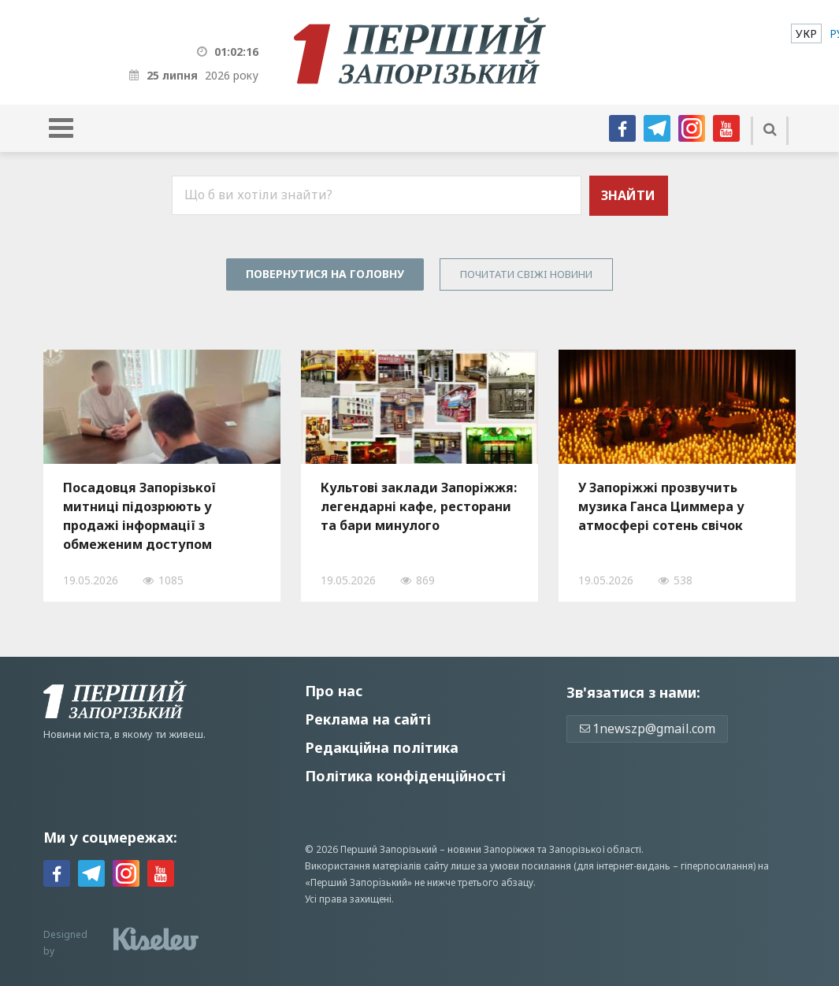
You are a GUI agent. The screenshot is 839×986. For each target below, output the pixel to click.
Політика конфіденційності (405, 775)
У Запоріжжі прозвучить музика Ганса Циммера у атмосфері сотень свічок (661, 506)
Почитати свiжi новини (526, 274)
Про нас (333, 690)
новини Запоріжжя (491, 849)
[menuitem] (806, 33)
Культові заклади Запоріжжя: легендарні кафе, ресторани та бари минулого (419, 506)
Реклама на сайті (368, 719)
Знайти (628, 195)
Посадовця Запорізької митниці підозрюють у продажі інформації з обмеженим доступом (139, 516)
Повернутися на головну (325, 273)
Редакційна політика (381, 747)
